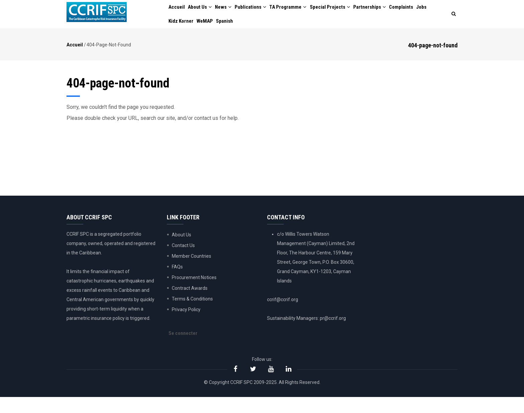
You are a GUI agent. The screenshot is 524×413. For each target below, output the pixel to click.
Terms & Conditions (192, 310)
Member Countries (191, 267)
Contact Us (183, 256)
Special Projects (352, 10)
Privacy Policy (186, 320)
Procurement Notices (194, 288)
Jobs (174, 29)
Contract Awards (190, 299)
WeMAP (226, 29)
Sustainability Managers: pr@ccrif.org (306, 329)
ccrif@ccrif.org (282, 310)
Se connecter (185, 346)
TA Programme (305, 10)
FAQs (177, 277)
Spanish (249, 29)
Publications (263, 10)
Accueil (177, 10)
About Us (205, 10)
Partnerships (396, 10)
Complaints (432, 10)
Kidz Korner (199, 29)
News (232, 10)
